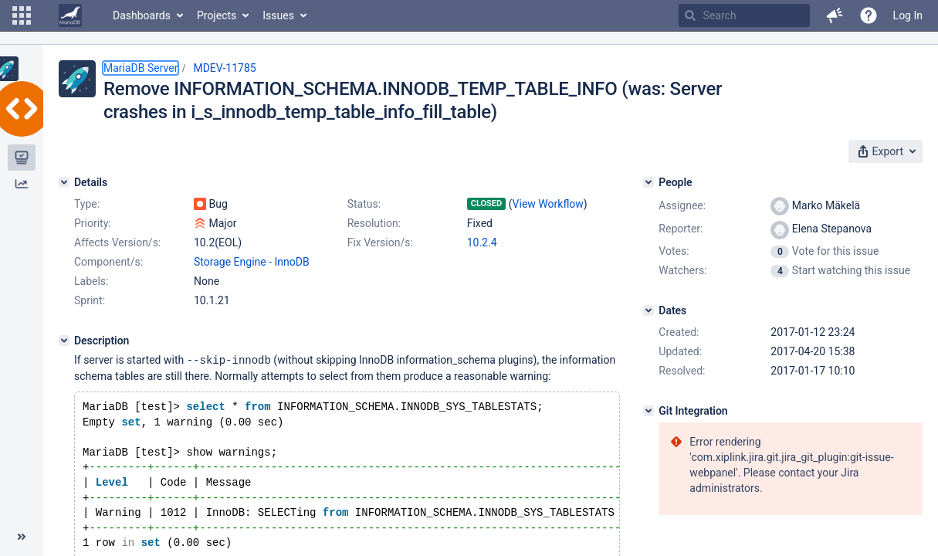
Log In (908, 15)
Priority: (92, 223)
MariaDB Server (140, 68)
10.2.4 (482, 242)
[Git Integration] (648, 410)
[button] (22, 15)
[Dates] (648, 310)
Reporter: (681, 228)
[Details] (64, 182)
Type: (87, 204)
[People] (648, 182)
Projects (216, 15)
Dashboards (142, 15)
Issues (278, 15)
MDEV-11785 (224, 68)
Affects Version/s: (117, 242)
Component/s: (108, 262)
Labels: (91, 281)
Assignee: (682, 205)
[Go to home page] (70, 15)
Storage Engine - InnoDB (252, 262)
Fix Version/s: (380, 242)
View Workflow (548, 204)
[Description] (64, 340)
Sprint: (89, 300)
